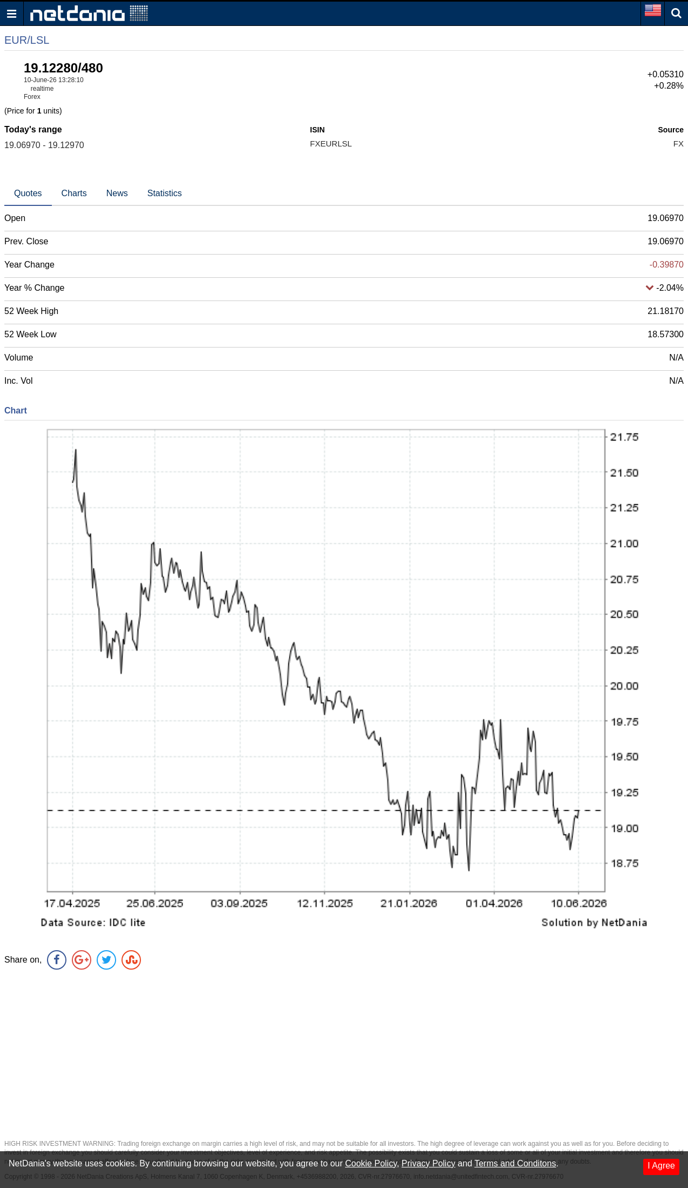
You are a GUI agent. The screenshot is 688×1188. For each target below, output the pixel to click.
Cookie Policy (371, 1163)
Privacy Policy (429, 1163)
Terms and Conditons (515, 1163)
